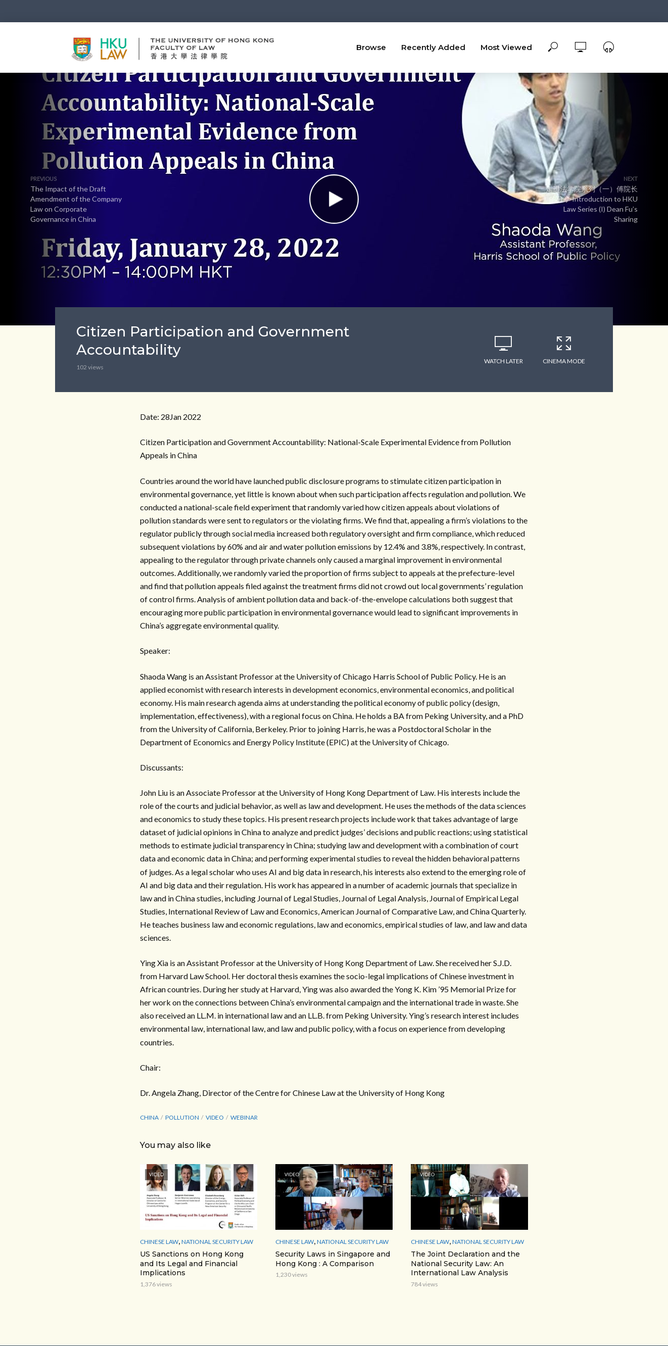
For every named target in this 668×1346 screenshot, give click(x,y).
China (149, 1117)
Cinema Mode (564, 349)
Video (215, 1117)
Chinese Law (159, 1241)
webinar (244, 1117)
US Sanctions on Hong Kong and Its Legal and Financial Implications (192, 1263)
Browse (371, 47)
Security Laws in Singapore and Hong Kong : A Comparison (332, 1258)
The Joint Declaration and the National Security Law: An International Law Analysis (465, 1263)
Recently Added (433, 47)
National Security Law (217, 1241)
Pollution (182, 1117)
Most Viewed (506, 47)
